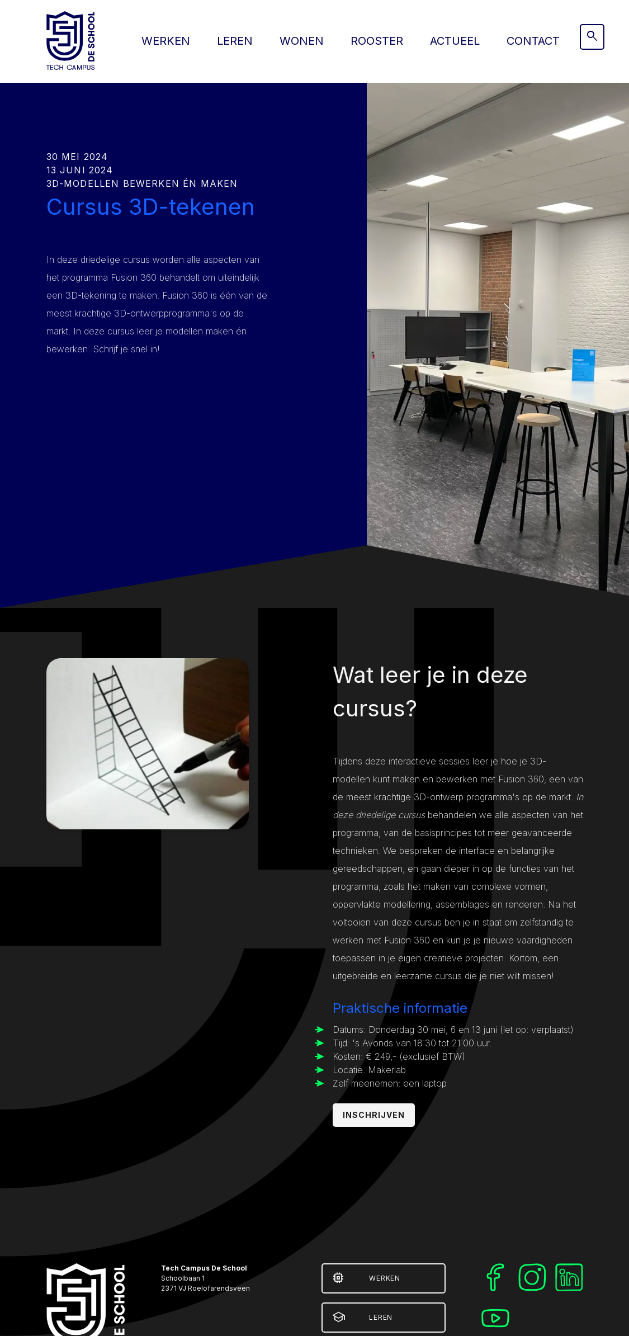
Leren (235, 41)
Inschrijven (374, 1115)
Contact (533, 41)
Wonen (302, 41)
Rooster (377, 41)
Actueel (455, 41)
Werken (165, 41)
